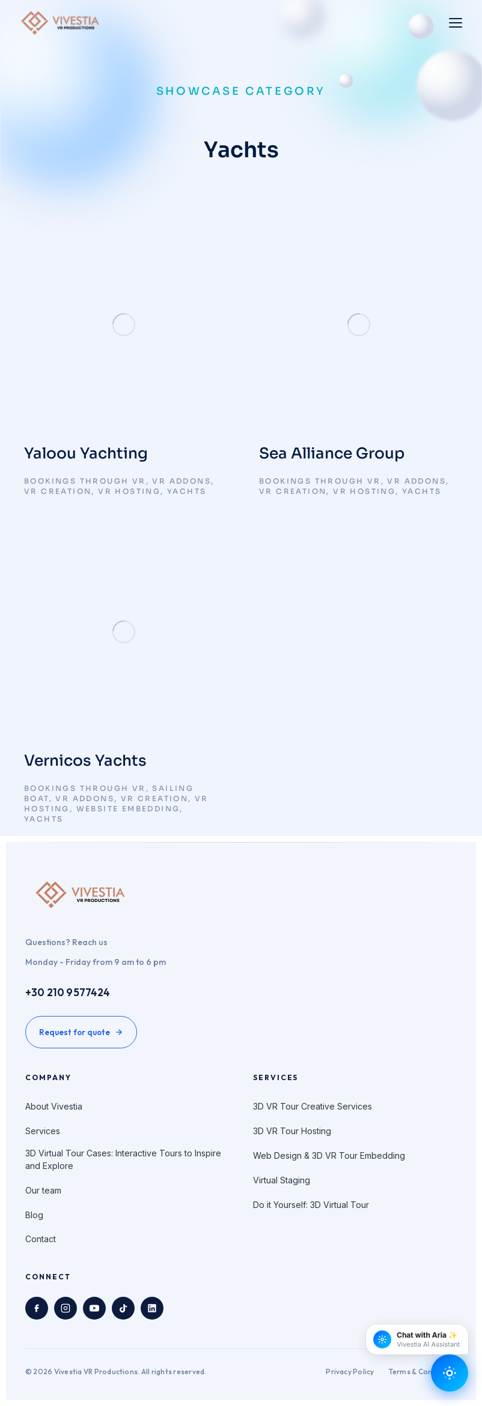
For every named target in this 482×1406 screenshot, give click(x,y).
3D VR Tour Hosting (292, 1131)
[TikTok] (123, 1308)
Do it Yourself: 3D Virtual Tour (311, 1205)
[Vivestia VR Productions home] (60, 22)
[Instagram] (65, 1308)
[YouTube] (94, 1308)
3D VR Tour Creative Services (312, 1106)
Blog (34, 1215)
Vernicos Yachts (85, 760)
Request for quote (81, 1032)
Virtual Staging (281, 1180)
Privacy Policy (350, 1371)
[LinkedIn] (152, 1308)
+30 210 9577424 (68, 992)
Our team (43, 1190)
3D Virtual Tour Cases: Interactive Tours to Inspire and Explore (123, 1159)
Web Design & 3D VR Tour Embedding (329, 1155)
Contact (40, 1239)
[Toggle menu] (455, 22)
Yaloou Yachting (86, 453)
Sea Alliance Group (331, 453)
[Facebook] (36, 1308)
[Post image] (123, 325)
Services (42, 1131)
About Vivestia (53, 1106)
